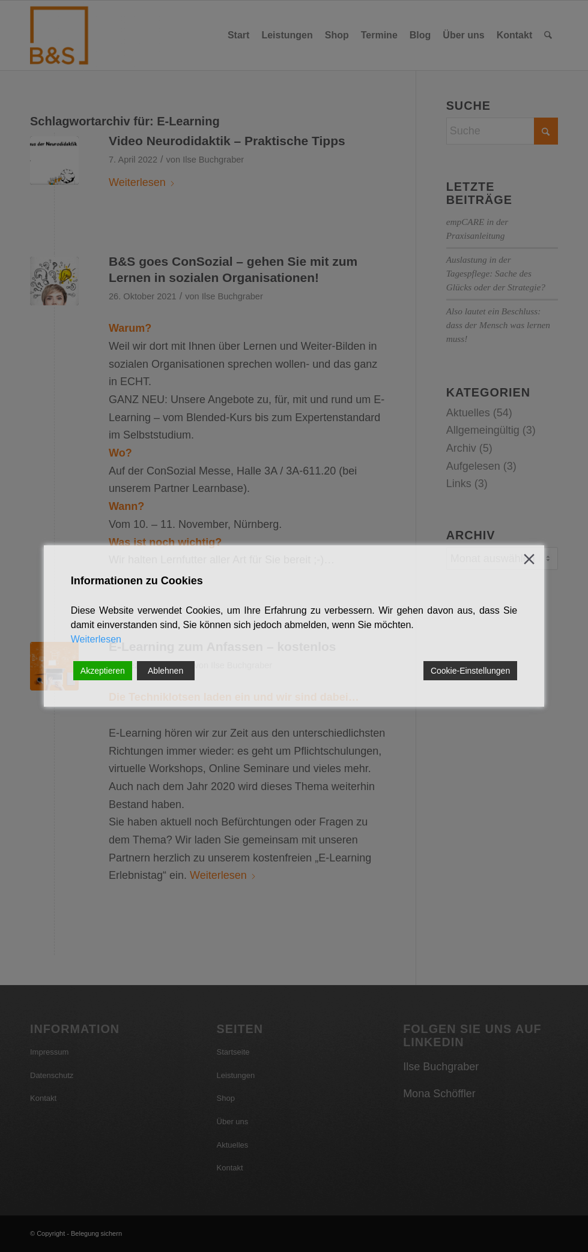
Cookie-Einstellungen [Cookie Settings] (470, 670)
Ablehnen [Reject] (165, 670)
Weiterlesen (96, 639)
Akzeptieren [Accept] (102, 670)
